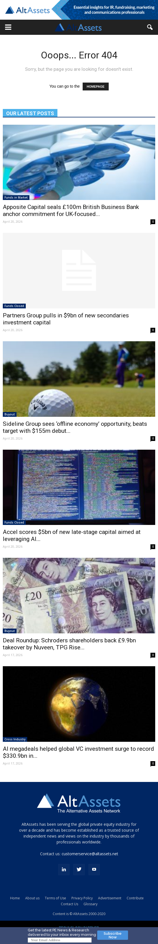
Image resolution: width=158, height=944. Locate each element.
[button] (8, 27)
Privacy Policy (82, 898)
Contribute (135, 898)
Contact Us (69, 904)
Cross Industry (14, 739)
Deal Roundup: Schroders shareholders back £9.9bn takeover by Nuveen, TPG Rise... (69, 644)
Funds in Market (16, 197)
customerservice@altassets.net (90, 853)
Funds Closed (14, 306)
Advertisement (109, 898)
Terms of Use (55, 898)
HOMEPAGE (95, 86)
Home (15, 898)
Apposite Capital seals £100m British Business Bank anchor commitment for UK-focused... (71, 210)
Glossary (90, 904)
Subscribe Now (113, 935)
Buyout (9, 414)
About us (32, 898)
